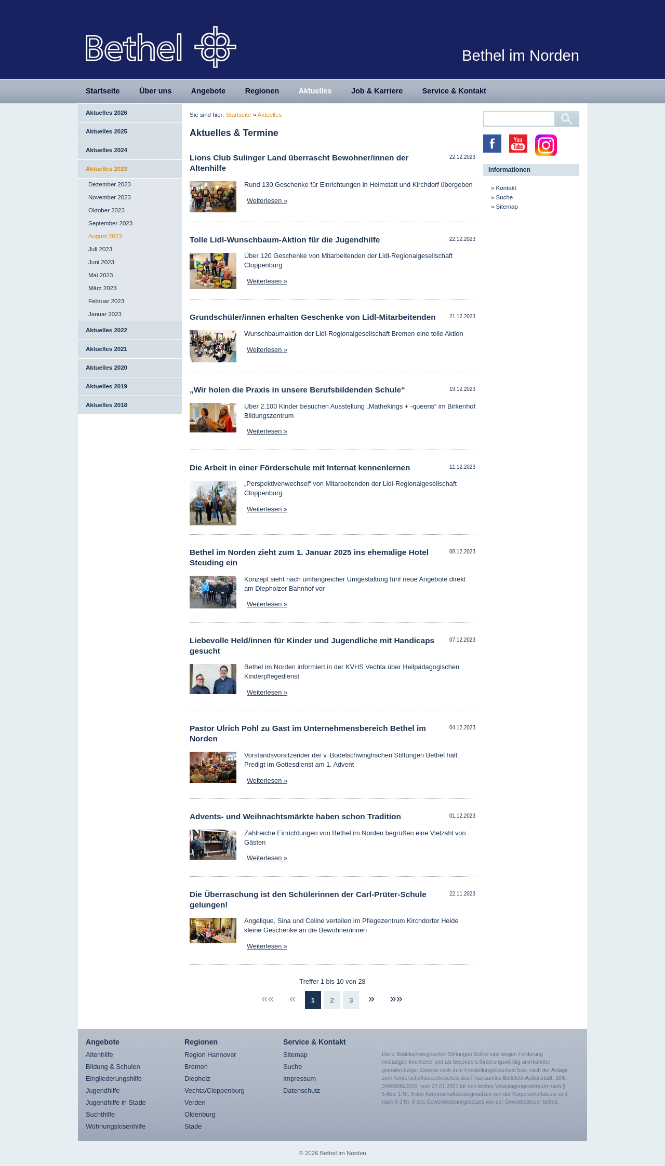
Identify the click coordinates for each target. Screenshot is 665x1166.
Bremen (196, 1066)
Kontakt (506, 188)
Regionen (262, 91)
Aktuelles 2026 (106, 113)
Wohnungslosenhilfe (115, 1126)
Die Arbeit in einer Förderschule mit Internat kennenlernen (300, 467)
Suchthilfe (100, 1114)
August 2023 (105, 236)
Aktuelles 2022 (106, 330)
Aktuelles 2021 (106, 349)
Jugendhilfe (102, 1090)
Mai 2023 (100, 275)
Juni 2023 (101, 262)
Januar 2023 (105, 314)
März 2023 (102, 288)
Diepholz (197, 1078)
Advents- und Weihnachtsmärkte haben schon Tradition (295, 816)
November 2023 (109, 197)
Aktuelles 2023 (106, 169)
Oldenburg (200, 1114)
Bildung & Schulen (113, 1066)
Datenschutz (301, 1090)
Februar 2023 (106, 301)
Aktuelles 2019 (106, 386)
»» (396, 998)
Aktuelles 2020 (106, 367)
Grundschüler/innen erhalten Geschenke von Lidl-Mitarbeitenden (313, 317)
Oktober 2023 (106, 210)
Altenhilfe (99, 1055)
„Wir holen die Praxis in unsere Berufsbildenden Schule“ (297, 389)
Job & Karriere (377, 91)
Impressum (299, 1078)
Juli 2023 (100, 249)
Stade (193, 1126)
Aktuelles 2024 (106, 150)
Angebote (208, 91)
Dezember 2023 (109, 184)
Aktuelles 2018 (106, 405)
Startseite (103, 91)
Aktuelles (315, 91)
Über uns (155, 91)
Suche (504, 197)
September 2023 (110, 223)
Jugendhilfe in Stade (116, 1102)
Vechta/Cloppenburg (214, 1090)
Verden (195, 1102)
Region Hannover (210, 1055)
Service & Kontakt (454, 91)
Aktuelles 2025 (106, 131)
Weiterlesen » (267, 201)
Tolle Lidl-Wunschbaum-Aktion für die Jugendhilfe (285, 239)
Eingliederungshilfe (114, 1078)
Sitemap (507, 207)
